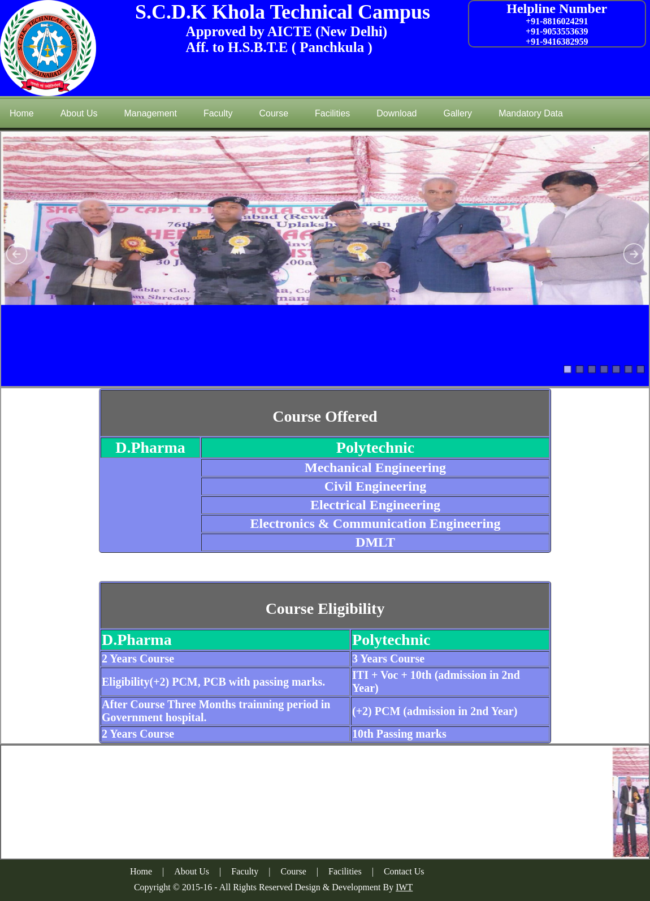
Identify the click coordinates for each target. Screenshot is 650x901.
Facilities (332, 113)
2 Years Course (138, 658)
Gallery (457, 113)
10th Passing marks (399, 733)
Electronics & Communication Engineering (375, 523)
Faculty (218, 113)
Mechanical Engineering (375, 467)
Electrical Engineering (375, 504)
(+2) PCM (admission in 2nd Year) (434, 711)
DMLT (375, 542)
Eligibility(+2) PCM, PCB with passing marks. (213, 681)
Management (150, 113)
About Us (79, 113)
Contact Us (404, 871)
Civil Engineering (375, 486)
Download (396, 113)
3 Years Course (388, 658)
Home (22, 113)
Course (273, 113)
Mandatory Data (531, 113)
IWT (404, 887)
